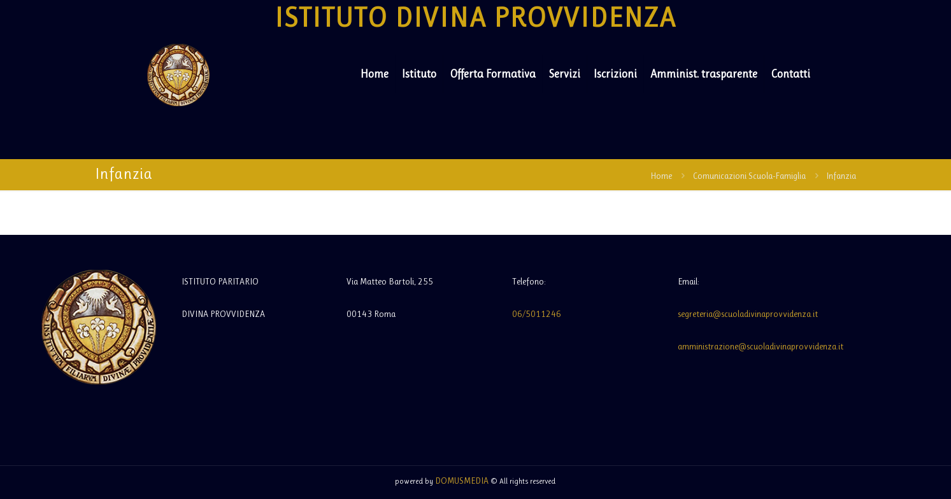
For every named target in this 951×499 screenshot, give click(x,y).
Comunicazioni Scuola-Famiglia (749, 176)
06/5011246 (536, 314)
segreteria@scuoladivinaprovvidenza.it (748, 314)
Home (661, 176)
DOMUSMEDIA (462, 480)
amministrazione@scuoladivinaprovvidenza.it (760, 346)
